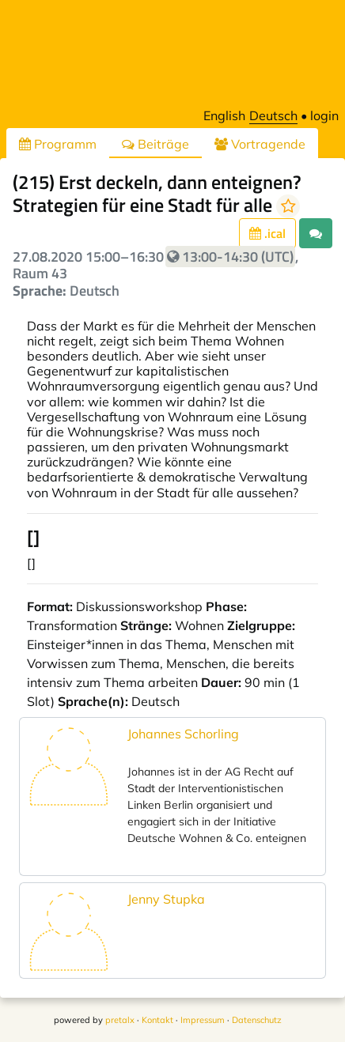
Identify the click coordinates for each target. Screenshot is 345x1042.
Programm (58, 144)
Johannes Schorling (183, 734)
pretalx (120, 1019)
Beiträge (155, 144)
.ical (267, 233)
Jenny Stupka (166, 899)
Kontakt (157, 1019)
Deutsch (273, 115)
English (224, 115)
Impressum (202, 1019)
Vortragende (259, 144)
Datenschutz (257, 1019)
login (324, 115)
